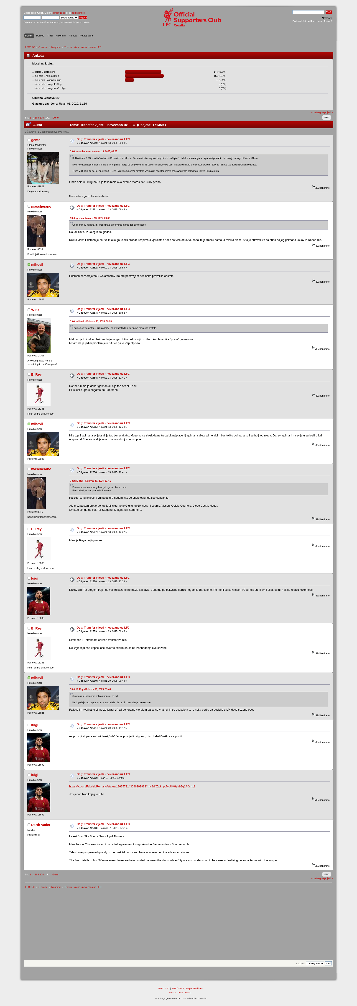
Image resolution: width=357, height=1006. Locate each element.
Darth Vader (40, 825)
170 (42, 117)
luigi (34, 578)
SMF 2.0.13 (164, 988)
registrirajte (78, 12)
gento (36, 140)
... (33, 117)
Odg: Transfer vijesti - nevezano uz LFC (103, 139)
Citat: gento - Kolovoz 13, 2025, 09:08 (90, 218)
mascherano (41, 206)
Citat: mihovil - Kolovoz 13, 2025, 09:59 (91, 321)
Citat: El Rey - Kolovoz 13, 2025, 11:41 (90, 481)
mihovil (37, 264)
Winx (35, 310)
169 (37, 117)
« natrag (316, 112)
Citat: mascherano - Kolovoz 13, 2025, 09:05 (93, 151)
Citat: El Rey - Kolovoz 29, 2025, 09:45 (90, 689)
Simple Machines (194, 988)
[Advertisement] (178, 926)
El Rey (36, 374)
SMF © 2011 (177, 988)
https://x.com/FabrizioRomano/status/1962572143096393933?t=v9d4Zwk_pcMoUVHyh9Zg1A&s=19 (132, 786)
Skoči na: (300, 963)
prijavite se (59, 12)
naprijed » (327, 112)
